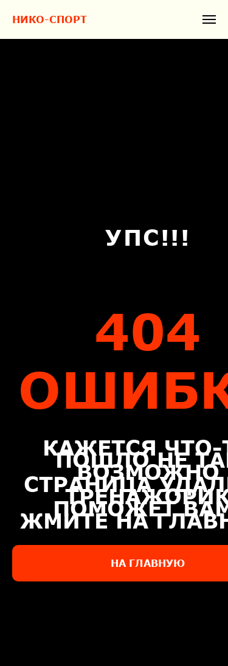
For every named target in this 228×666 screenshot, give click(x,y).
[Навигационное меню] (209, 19)
